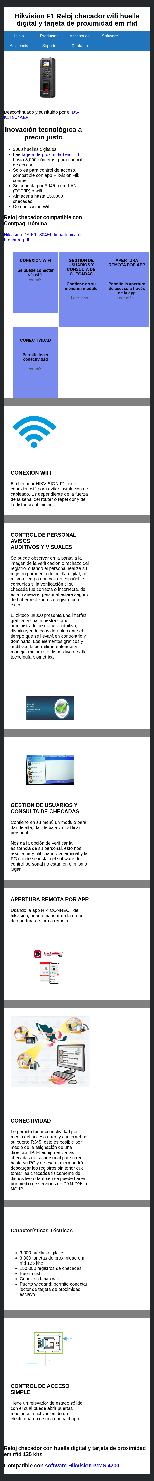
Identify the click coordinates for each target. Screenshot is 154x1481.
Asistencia (19, 45)
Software (110, 36)
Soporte (49, 45)
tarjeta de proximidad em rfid (50, 154)
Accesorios (80, 36)
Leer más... (35, 280)
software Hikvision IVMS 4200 (82, 1466)
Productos (49, 36)
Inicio (19, 36)
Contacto (79, 45)
